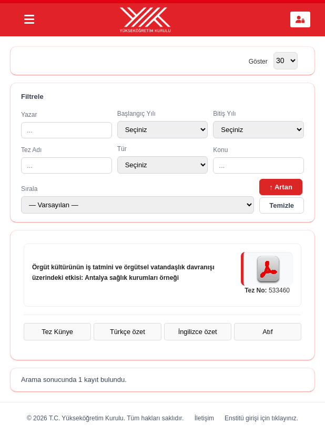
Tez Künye (57, 332)
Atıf (267, 332)
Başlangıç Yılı (162, 124)
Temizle (281, 205)
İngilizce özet (197, 332)
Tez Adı (66, 160)
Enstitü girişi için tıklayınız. (261, 418)
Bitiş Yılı (258, 124)
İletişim (204, 418)
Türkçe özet (127, 332)
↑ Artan (280, 187)
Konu (258, 160)
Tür (162, 159)
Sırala (137, 199)
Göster (258, 61)
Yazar (66, 124)
